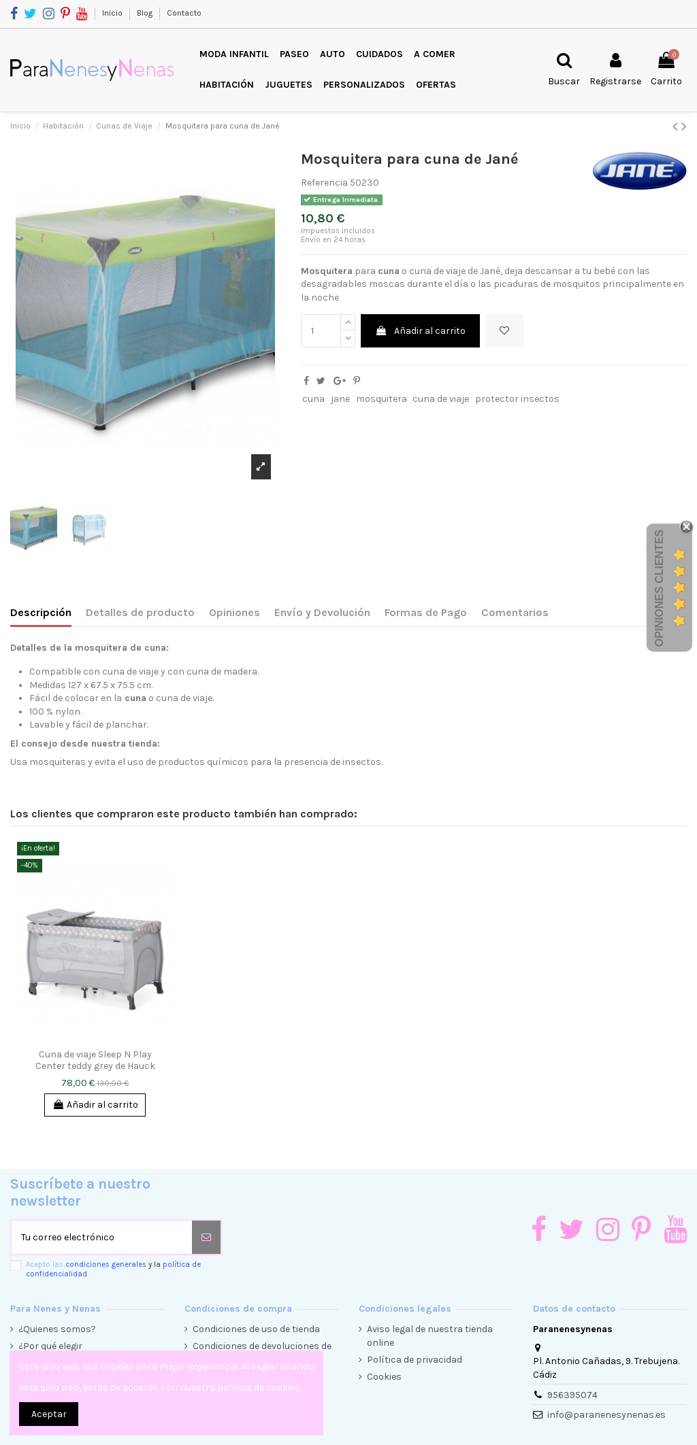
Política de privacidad (414, 1359)
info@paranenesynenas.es (606, 1415)
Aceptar (49, 1414)
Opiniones (234, 612)
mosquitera (381, 399)
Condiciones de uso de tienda (256, 1329)
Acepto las (113, 1269)
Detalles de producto (140, 612)
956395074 (572, 1395)
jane (340, 399)
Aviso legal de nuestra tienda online (430, 1335)
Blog (146, 13)
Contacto (184, 13)
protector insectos (517, 399)
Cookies (384, 1376)
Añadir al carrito (420, 331)
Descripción (40, 612)
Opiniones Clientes (659, 588)
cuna (313, 399)
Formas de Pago (426, 612)
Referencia (324, 182)
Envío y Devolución (322, 612)
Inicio (113, 13)
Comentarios (515, 612)
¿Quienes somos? (57, 1329)
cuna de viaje (440, 399)
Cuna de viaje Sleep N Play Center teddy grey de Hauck (95, 1060)
